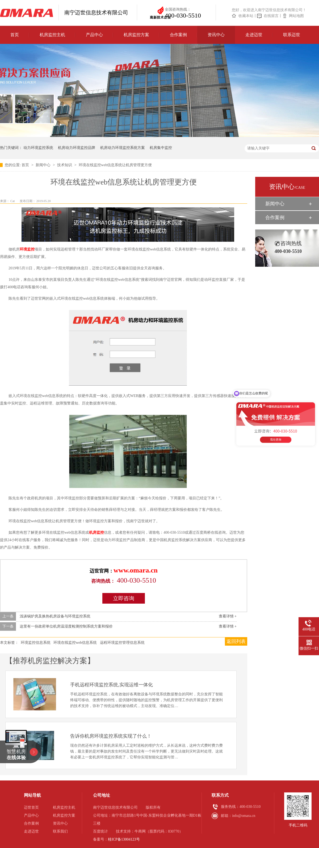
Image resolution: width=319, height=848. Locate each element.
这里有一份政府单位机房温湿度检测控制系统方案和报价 (66, 626)
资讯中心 (216, 34)
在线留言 (271, 16)
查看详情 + (228, 616)
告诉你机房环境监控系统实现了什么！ (111, 736)
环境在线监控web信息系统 (75, 643)
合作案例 (178, 34)
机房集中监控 (161, 148)
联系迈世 (291, 34)
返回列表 (236, 641)
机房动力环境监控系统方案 (122, 148)
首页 (14, 34)
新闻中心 (44, 165)
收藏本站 (245, 16)
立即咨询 (123, 598)
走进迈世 (253, 34)
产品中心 (94, 34)
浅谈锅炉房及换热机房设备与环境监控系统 (55, 616)
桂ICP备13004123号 (124, 839)
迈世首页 (31, 807)
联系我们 (60, 831)
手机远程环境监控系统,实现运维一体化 (111, 684)
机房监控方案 (136, 34)
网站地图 (296, 16)
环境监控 (27, 249)
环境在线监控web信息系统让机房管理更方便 (115, 165)
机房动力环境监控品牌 (76, 148)
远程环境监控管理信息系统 (122, 643)
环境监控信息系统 (36, 643)
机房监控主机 (52, 34)
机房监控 (96, 532)
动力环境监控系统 (38, 148)
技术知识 (65, 165)
